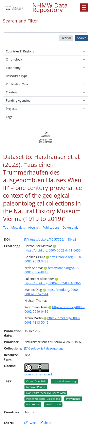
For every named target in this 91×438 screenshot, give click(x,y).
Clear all (66, 38)
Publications (50, 227)
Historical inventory (64, 381)
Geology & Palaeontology (45, 348)
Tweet (32, 423)
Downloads (70, 227)
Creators (12, 92)
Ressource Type (17, 76)
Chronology (14, 59)
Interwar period (35, 387)
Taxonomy (13, 68)
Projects (11, 109)
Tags (9, 117)
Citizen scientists (36, 381)
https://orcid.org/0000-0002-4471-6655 (52, 249)
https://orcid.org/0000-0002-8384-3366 (52, 281)
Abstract (33, 227)
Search (81, 38)
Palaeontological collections (43, 399)
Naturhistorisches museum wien (46, 393)
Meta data (18, 227)
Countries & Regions (20, 51)
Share (47, 423)
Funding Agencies (18, 100)
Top (5, 227)
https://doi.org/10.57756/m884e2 (52, 239)
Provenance (73, 399)
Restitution (33, 404)
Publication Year (17, 84)
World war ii (53, 404)
